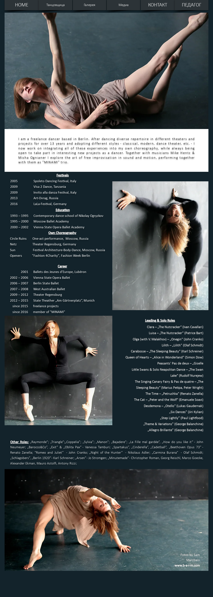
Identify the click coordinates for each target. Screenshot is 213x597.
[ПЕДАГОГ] (191, 5)
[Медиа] (123, 5)
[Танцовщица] (55, 5)
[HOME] (21, 5)
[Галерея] (89, 5)
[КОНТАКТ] (158, 5)
